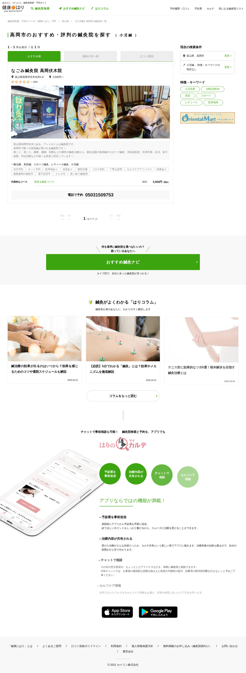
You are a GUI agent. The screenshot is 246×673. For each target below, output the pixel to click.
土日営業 (190, 88)
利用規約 (116, 646)
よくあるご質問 (51, 646)
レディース (191, 102)
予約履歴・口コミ (180, 8)
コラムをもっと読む (123, 396)
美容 (187, 95)
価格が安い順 (90, 56)
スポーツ (206, 95)
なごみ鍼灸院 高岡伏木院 (36, 70)
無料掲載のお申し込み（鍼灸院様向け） (187, 646)
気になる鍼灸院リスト (231, 8)
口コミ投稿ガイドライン (86, 646)
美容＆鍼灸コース (44, 181)
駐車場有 (213, 102)
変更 (226, 56)
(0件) (35, 82)
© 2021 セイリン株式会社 (122, 664)
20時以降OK (213, 88)
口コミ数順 (147, 56)
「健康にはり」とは (20, 646)
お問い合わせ (230, 646)
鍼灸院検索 (42, 8)
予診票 (198, 8)
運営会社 (128, 651)
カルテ (210, 8)
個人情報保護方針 (142, 646)
